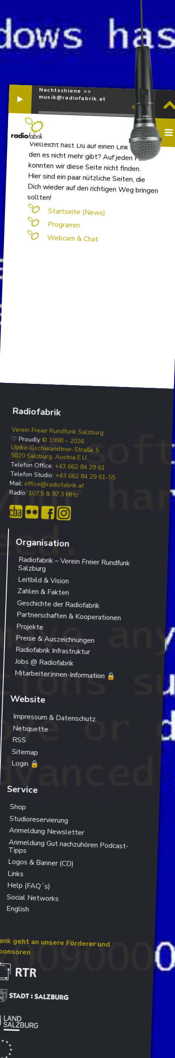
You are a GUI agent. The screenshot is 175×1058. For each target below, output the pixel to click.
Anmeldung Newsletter (46, 831)
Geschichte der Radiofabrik (58, 604)
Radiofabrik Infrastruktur (52, 650)
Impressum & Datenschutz (54, 718)
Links (16, 874)
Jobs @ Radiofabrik (44, 662)
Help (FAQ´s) (29, 885)
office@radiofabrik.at (54, 485)
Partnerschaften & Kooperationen (68, 616)
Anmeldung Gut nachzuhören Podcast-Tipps (68, 846)
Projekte (30, 626)
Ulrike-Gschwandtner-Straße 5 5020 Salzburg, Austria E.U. (55, 452)
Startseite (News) (76, 212)
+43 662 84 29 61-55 (85, 477)
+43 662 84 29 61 (80, 467)
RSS (19, 740)
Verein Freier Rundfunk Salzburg (58, 431)
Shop (18, 807)
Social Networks (33, 897)
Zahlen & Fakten (43, 592)
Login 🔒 (25, 763)
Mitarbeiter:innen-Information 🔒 (65, 674)
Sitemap (25, 752)
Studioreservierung (38, 820)
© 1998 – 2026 (63, 440)
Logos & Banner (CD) (41, 863)
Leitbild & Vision (43, 580)
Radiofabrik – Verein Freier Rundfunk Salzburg (74, 564)
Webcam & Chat (72, 238)
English (17, 909)
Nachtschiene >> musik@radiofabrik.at (72, 94)
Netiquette (30, 728)
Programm (63, 224)
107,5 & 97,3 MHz (53, 494)
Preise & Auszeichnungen (55, 639)
